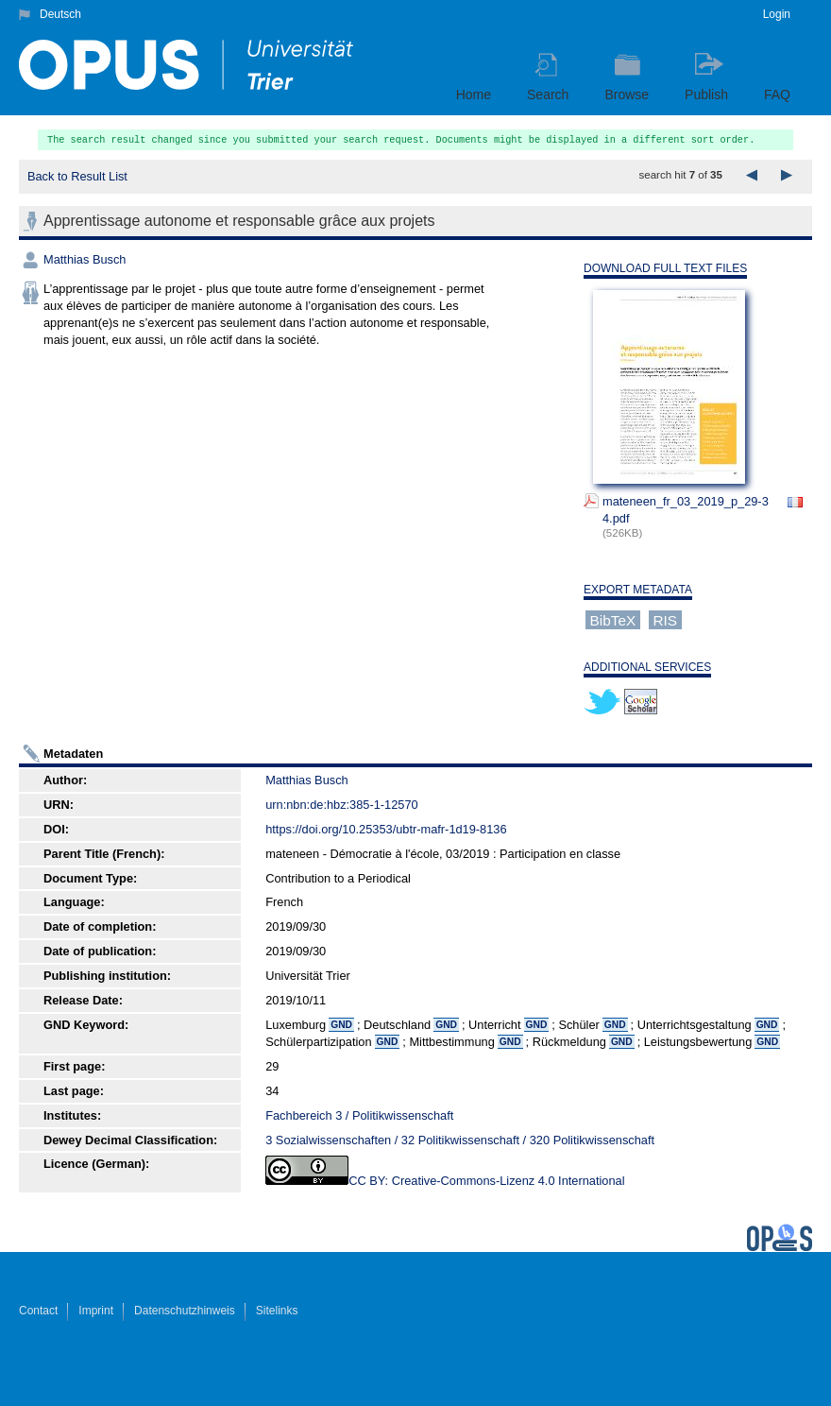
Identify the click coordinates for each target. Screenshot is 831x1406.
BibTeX (613, 619)
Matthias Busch (85, 259)
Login (776, 14)
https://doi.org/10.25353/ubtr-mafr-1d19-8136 (385, 829)
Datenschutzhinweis (184, 1310)
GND (341, 1025)
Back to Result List (77, 176)
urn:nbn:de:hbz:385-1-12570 (341, 804)
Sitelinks (277, 1310)
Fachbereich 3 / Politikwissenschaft (359, 1115)
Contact (38, 1310)
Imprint (95, 1310)
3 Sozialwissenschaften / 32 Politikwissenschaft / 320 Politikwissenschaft (459, 1140)
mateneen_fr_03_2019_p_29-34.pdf (685, 509)
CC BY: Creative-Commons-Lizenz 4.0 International (486, 1181)
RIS (665, 619)
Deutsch (60, 14)
